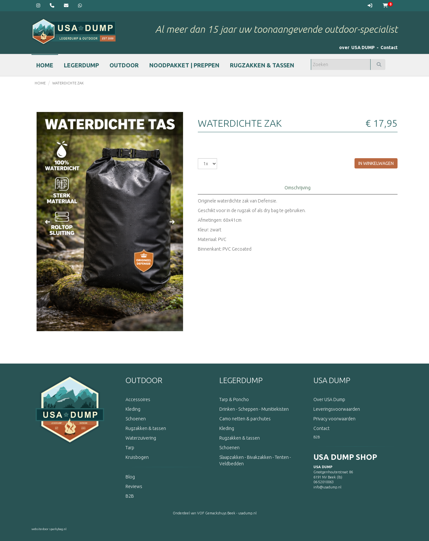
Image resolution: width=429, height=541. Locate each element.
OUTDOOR (124, 65)
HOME (44, 65)
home (40, 83)
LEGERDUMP (81, 65)
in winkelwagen (376, 163)
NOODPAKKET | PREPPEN (184, 65)
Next (172, 222)
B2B (316, 437)
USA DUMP (331, 380)
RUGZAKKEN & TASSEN (262, 65)
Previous (47, 222)
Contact (389, 47)
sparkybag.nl (57, 529)
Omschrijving (298, 187)
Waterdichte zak (68, 83)
